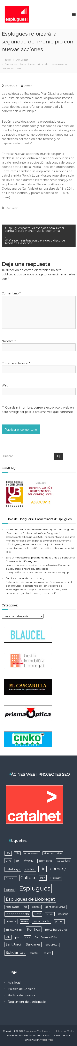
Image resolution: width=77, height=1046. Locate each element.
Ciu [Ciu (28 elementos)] (42, 869)
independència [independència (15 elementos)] (17, 914)
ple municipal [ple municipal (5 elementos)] (14, 929)
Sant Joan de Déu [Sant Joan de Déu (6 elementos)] (46, 937)
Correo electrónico (16, 363)
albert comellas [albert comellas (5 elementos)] (53, 853)
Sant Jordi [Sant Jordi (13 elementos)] (13, 944)
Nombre (9, 341)
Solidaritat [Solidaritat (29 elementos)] (15, 952)
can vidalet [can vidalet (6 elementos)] (45, 860)
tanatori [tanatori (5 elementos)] (34, 953)
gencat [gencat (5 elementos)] (36, 906)
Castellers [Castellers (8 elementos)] (63, 860)
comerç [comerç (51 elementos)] (58, 868)
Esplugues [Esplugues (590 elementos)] (34, 888)
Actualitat (22, 59)
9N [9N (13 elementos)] (8, 853)
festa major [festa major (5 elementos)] (12, 906)
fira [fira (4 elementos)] (25, 907)
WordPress (46, 1039)
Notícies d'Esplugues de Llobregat (46, 1031)
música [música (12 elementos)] (11, 921)
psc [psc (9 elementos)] (17, 937)
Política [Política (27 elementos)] (33, 929)
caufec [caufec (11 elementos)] (30, 869)
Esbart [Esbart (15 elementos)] (55, 878)
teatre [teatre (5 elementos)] (47, 953)
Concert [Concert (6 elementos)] (11, 878)
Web (5, 385)
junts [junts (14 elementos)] (37, 914)
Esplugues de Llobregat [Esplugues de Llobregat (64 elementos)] (30, 899)
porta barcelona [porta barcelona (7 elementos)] (56, 929)
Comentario (11, 293)
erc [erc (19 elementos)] (42, 878)
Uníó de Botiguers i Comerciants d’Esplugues (39, 519)
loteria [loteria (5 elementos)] (49, 914)
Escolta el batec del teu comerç (25, 578)
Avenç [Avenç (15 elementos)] (29, 860)
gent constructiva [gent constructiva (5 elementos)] (55, 906)
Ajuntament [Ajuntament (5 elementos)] (31, 853)
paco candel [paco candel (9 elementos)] (41, 921)
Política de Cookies (21, 989)
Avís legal (14, 982)
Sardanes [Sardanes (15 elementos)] (33, 944)
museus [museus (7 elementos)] (63, 914)
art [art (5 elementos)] (17, 860)
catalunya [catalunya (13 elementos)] (13, 869)
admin (28, 85)
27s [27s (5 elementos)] (17, 853)
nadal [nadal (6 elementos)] (24, 921)
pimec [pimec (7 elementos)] (59, 921)
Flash (48, 1035)
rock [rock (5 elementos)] (27, 937)
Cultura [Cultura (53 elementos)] (28, 877)
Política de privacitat (22, 995)
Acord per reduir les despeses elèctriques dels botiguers (40, 529)
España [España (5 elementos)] (10, 889)
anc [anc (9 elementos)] (8, 860)
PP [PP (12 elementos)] (8, 937)
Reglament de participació (27, 1002)
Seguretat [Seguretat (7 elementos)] (52, 944)
